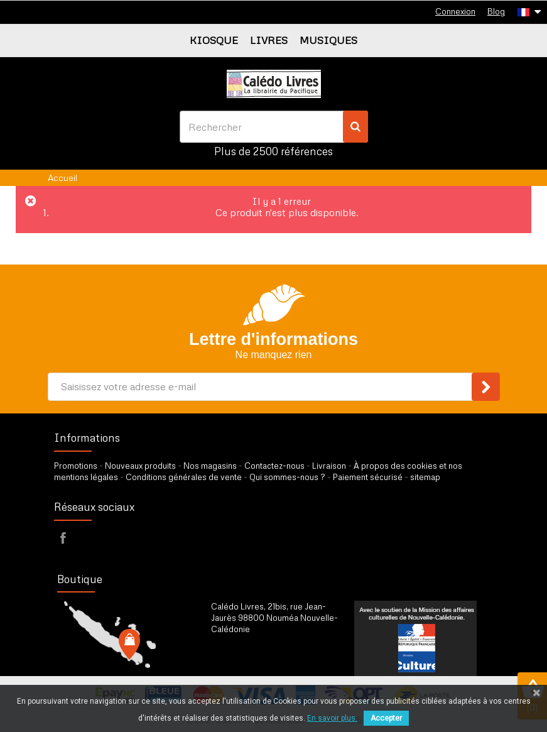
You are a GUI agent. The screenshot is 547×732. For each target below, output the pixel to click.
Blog (496, 11)
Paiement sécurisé (368, 477)
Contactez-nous (274, 466)
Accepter (386, 718)
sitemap (425, 477)
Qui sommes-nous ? (287, 477)
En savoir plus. (332, 718)
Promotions (75, 466)
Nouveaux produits (140, 466)
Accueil (62, 177)
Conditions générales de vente (184, 477)
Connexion (455, 11)
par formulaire (272, 660)
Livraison (329, 466)
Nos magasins (210, 466)
